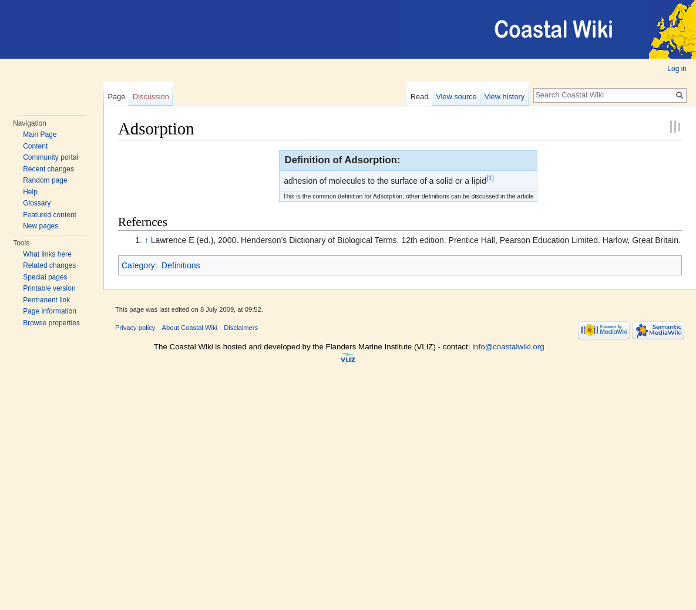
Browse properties (51, 323)
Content (35, 146)
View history (504, 96)
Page (116, 96)
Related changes (49, 265)
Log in (677, 69)
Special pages (45, 277)
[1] (490, 177)
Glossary (37, 203)
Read (420, 96)
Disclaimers (241, 327)
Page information (49, 311)
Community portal (50, 157)
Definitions (181, 265)
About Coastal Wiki (190, 327)
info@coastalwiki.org (508, 346)
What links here (47, 254)
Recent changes (48, 169)
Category (138, 265)
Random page (45, 180)
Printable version (49, 288)
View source (456, 96)
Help (30, 192)
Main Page (39, 134)
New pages (40, 226)
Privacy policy (135, 327)
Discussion (151, 96)
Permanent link (46, 300)
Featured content (49, 215)
